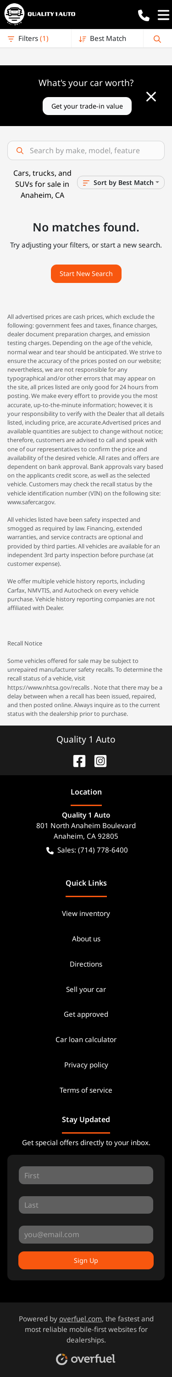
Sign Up (86, 1260)
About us (86, 938)
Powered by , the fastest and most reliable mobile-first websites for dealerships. (86, 1336)
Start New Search (86, 273)
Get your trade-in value (87, 106)
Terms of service (86, 1090)
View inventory (86, 913)
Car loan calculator (86, 1039)
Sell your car (86, 989)
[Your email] (86, 1234)
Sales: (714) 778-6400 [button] (87, 850)
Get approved (86, 1014)
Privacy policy (86, 1064)
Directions (86, 963)
